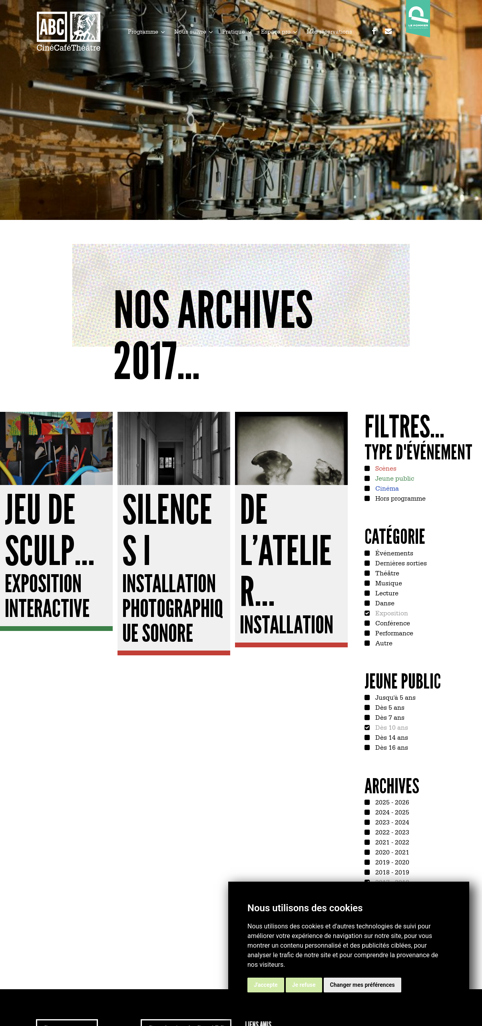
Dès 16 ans (391, 747)
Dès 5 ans (389, 707)
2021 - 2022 (391, 841)
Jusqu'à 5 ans (395, 697)
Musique (388, 582)
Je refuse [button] (304, 985)
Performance (393, 632)
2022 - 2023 (391, 831)
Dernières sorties (400, 562)
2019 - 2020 (391, 861)
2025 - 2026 (391, 801)
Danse (384, 602)
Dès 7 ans (389, 717)
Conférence (392, 622)
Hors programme (400, 497)
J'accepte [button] (266, 985)
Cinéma (386, 487)
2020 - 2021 (391, 851)
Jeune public (394, 477)
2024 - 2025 (391, 811)
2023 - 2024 (391, 821)
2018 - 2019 (391, 871)
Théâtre (386, 572)
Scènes (385, 467)
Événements (393, 552)
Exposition (391, 612)
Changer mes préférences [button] (362, 985)
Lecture (386, 592)
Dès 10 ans (391, 727)
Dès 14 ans (391, 737)
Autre (383, 642)
